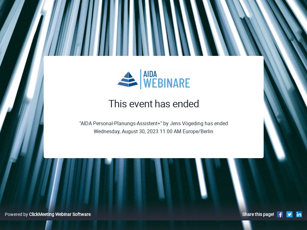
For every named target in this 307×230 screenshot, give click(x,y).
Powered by (48, 221)
